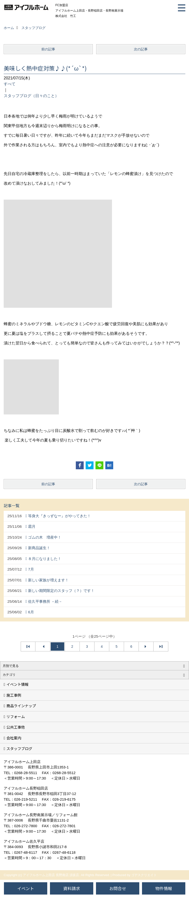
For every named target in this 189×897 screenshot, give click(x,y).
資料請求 (71, 888)
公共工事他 (15, 727)
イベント (25, 888)
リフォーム (15, 716)
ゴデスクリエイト (144, 875)
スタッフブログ (19, 748)
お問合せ (117, 888)
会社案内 (13, 737)
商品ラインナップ (21, 705)
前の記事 (48, 49)
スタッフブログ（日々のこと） (31, 96)
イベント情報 (17, 684)
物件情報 (163, 888)
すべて (10, 84)
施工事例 (13, 695)
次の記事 (141, 49)
